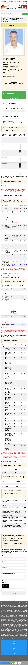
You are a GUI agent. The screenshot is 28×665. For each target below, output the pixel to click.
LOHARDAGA (6, 19)
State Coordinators (14, 646)
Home (2, 11)
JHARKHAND (19, 18)
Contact (14, 648)
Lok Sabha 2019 (11, 18)
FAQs (14, 653)
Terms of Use (14, 651)
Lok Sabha (8, 11)
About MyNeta (14, 641)
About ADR (14, 643)
